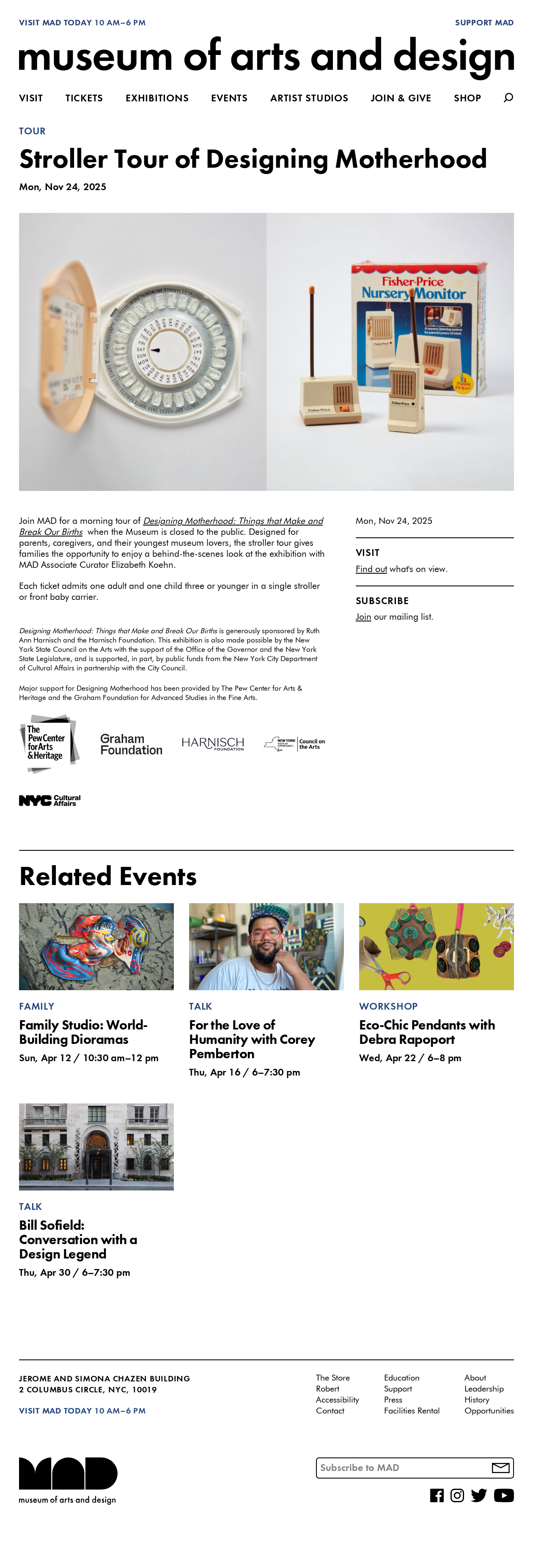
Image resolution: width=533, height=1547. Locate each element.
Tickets (84, 99)
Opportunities (489, 1411)
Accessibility (337, 1400)
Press (393, 1400)
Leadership (484, 1389)
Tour (32, 132)
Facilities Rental (412, 1411)
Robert (327, 1389)
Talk (200, 1007)
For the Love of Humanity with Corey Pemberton (252, 1040)
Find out (371, 569)
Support (398, 1389)
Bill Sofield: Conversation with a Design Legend (78, 1241)
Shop (467, 99)
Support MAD (484, 23)
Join (363, 617)
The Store (333, 1378)
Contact (330, 1411)
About (475, 1378)
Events (229, 99)
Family (37, 1007)
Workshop (388, 1007)
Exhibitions (157, 99)
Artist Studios (309, 99)
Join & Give (401, 99)
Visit (31, 99)
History (476, 1400)
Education (402, 1378)
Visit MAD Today (55, 23)
